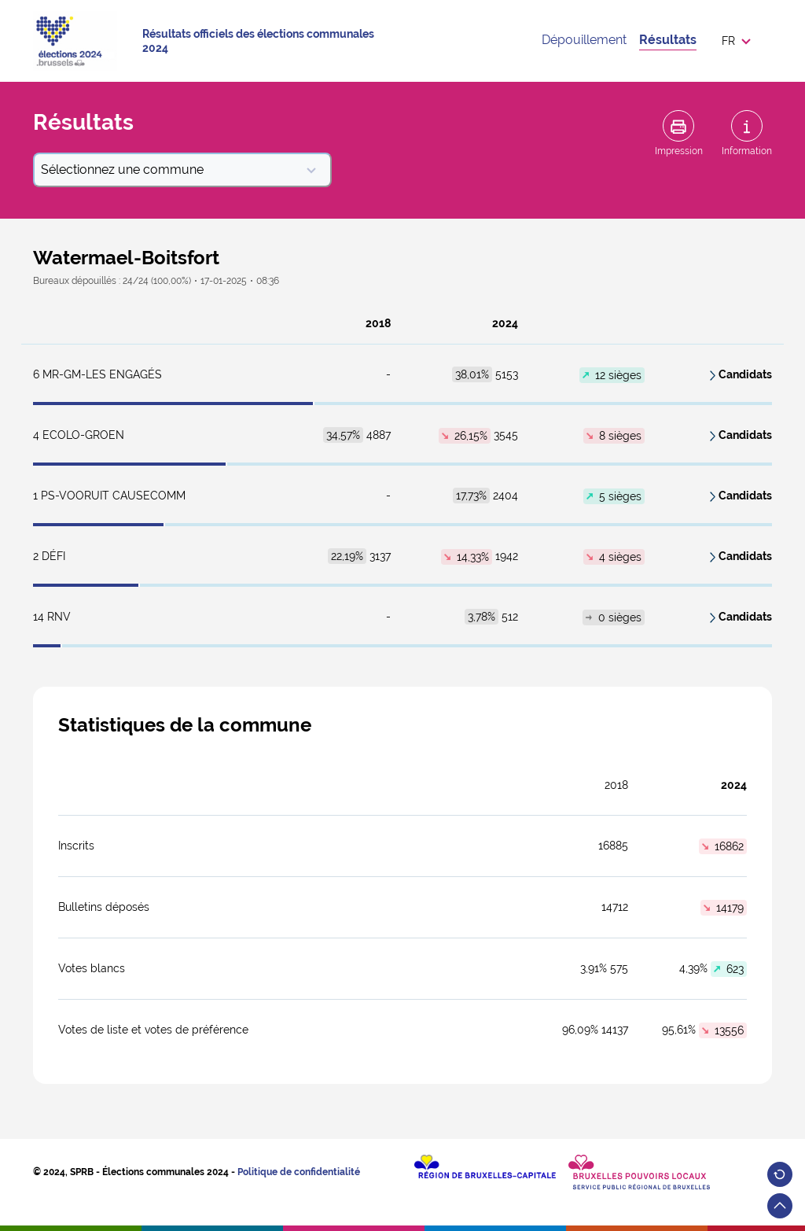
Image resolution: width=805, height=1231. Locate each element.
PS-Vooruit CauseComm (109, 495)
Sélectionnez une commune (179, 169)
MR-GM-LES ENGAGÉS (97, 374)
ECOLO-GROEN (78, 435)
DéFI (49, 556)
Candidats (745, 374)
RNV (52, 616)
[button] (740, 40)
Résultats (668, 39)
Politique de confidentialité (298, 1172)
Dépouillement (584, 39)
